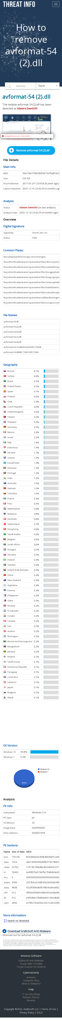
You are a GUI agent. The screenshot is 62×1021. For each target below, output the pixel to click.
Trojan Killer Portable (31, 964)
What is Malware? (31, 983)
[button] (48, 85)
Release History (31, 997)
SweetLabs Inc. (40, 232)
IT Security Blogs (31, 994)
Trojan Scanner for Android (31, 967)
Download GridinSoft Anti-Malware (29, 931)
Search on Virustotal (18, 920)
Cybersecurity (31, 972)
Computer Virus (31, 980)
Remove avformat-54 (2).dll (32, 150)
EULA (39, 1012)
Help (31, 989)
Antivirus (31, 977)
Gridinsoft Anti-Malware (31, 960)
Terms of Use (48, 1009)
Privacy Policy (27, 1012)
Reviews (31, 1000)
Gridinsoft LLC (31, 1009)
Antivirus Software (31, 955)
